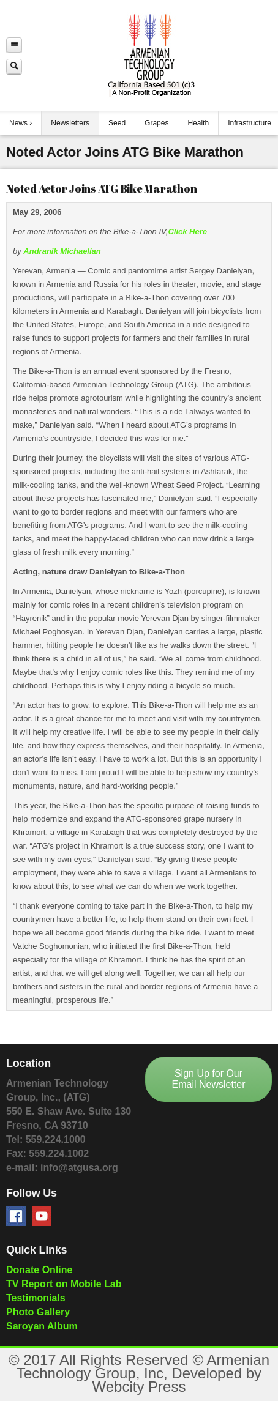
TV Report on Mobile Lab (63, 1284)
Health (198, 123)
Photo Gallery (38, 1312)
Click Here (187, 231)
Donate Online (39, 1270)
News (18, 123)
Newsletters (70, 123)
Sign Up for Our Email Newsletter (208, 1079)
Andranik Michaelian (61, 251)
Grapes (156, 123)
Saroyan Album (42, 1326)
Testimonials (36, 1298)
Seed (117, 123)
